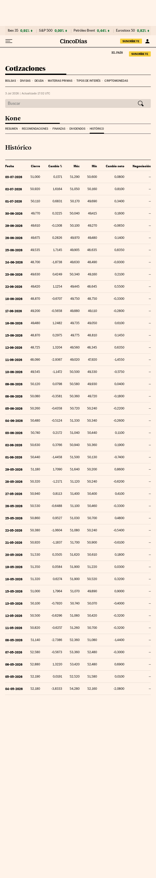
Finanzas (59, 128)
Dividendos (77, 128)
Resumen (11, 128)
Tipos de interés (88, 80)
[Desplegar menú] (8, 41)
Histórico (97, 128)
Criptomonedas (116, 80)
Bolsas (10, 80)
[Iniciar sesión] (147, 41)
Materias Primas (60, 80)
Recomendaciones (35, 128)
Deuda (39, 80)
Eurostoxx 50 (125, 30)
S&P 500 (46, 30)
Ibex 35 (13, 30)
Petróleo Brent (84, 30)
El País (117, 52)
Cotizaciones (25, 68)
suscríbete (131, 41)
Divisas (25, 80)
